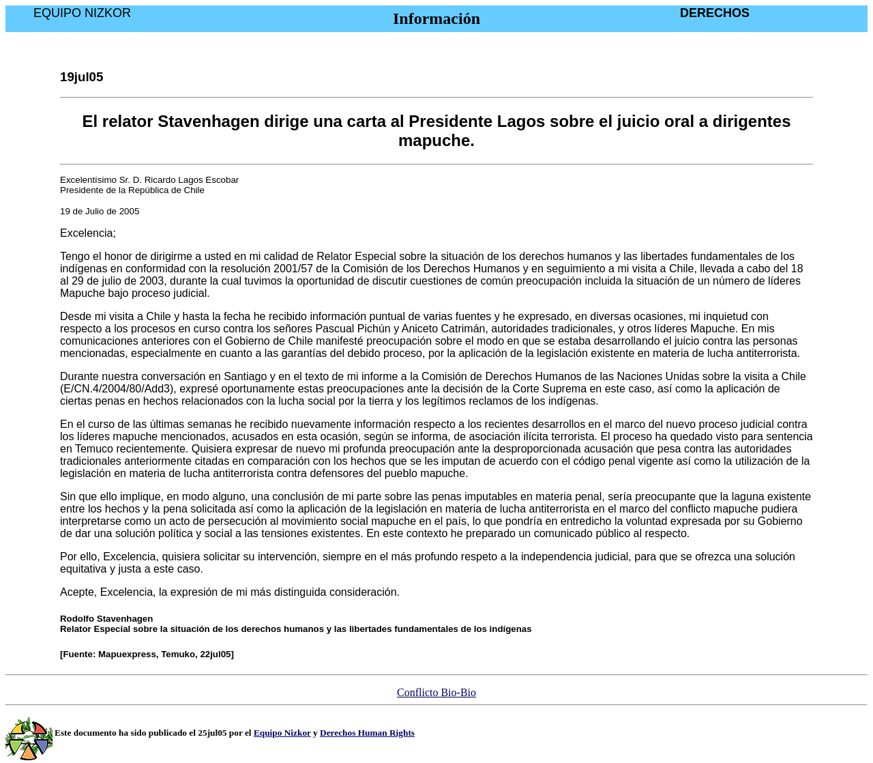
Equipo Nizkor (282, 733)
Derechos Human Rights (367, 733)
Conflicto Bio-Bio (436, 692)
